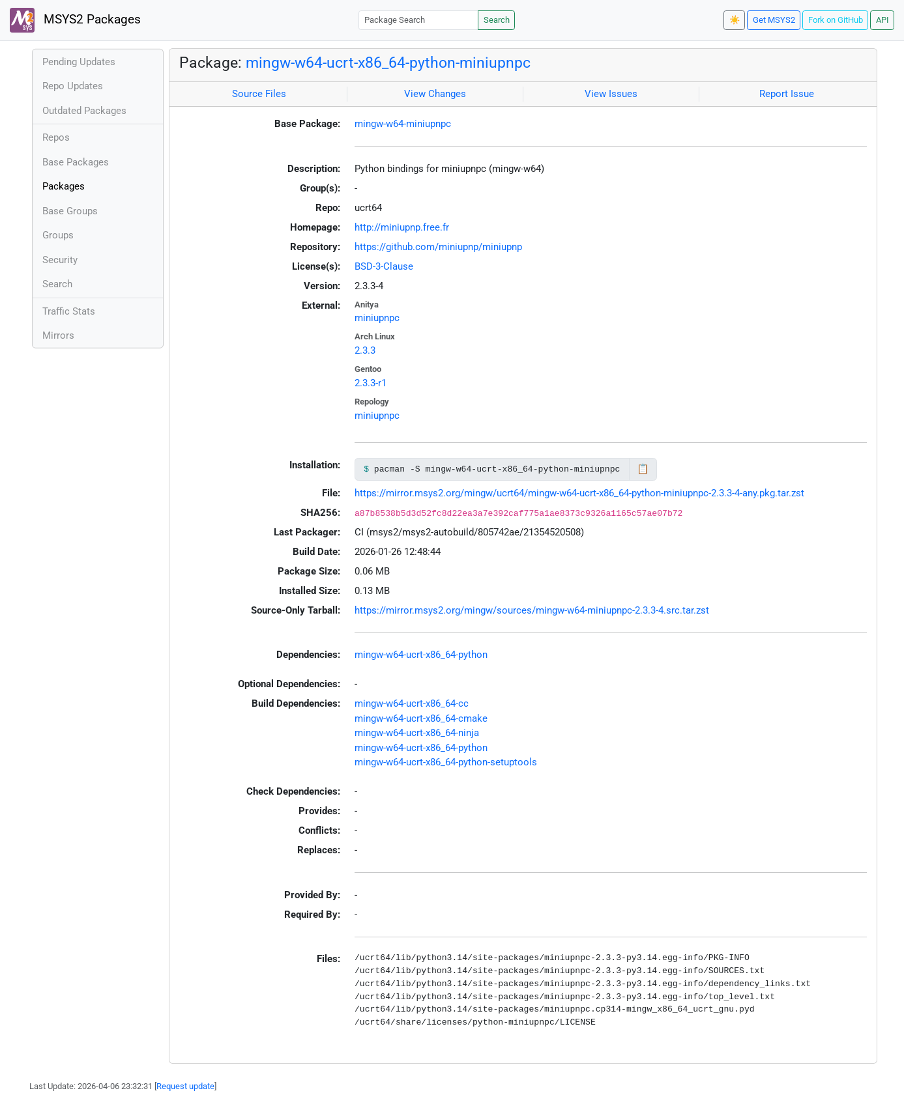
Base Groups (70, 211)
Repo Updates (72, 86)
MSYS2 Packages (75, 20)
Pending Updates (78, 62)
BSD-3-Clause (384, 266)
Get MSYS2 (774, 20)
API (882, 20)
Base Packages (75, 162)
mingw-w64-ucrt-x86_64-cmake (421, 718)
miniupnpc (377, 318)
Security (60, 260)
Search (497, 20)
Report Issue (786, 94)
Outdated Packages (84, 111)
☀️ (734, 20)
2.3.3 (365, 350)
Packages (63, 186)
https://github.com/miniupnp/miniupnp (438, 247)
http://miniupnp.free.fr (402, 227)
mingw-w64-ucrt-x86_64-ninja (417, 733)
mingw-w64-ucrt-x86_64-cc (412, 703)
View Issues (611, 94)
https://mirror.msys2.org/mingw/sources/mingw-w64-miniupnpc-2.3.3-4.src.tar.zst (532, 610)
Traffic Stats (68, 311)
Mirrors (58, 335)
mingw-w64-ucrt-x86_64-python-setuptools (446, 762)
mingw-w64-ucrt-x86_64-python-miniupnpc (388, 62)
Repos (56, 137)
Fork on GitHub (835, 20)
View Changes (435, 94)
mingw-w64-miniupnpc (403, 124)
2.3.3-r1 (370, 383)
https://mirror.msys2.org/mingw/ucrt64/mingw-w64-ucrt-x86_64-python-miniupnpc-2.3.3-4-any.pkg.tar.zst (579, 493)
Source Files (259, 94)
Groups (58, 235)
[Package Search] (418, 19)
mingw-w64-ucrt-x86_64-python (421, 654)
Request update (185, 1086)
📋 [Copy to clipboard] (643, 469)
